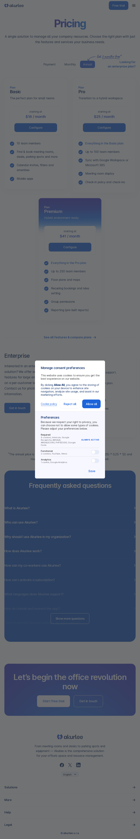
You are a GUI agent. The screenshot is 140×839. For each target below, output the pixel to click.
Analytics (70, 461)
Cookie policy (49, 403)
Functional (70, 452)
